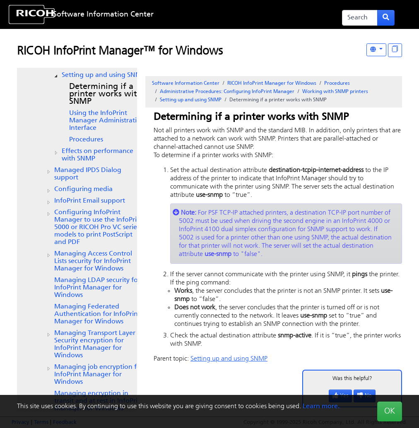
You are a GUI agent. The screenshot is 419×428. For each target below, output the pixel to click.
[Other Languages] (376, 49)
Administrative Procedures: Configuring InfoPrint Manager (227, 91)
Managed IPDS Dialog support (87, 174)
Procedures (86, 139)
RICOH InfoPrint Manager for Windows (271, 83)
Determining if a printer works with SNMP (105, 94)
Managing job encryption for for (98, 374)
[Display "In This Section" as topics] (395, 50)
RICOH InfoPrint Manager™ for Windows (120, 51)
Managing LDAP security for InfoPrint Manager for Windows (97, 288)
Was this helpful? (352, 378)
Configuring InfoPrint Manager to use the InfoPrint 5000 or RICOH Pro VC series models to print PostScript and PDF (98, 227)
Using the (107, 121)
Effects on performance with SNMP (97, 155)
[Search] (360, 18)
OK (389, 411)
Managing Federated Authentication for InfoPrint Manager (97, 314)
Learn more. (321, 406)
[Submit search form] (386, 18)
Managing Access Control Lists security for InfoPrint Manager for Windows (93, 261)
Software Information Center (103, 15)
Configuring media (83, 189)
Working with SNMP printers (335, 91)
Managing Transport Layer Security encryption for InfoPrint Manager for (94, 344)
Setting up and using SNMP (103, 75)
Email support (89, 201)
